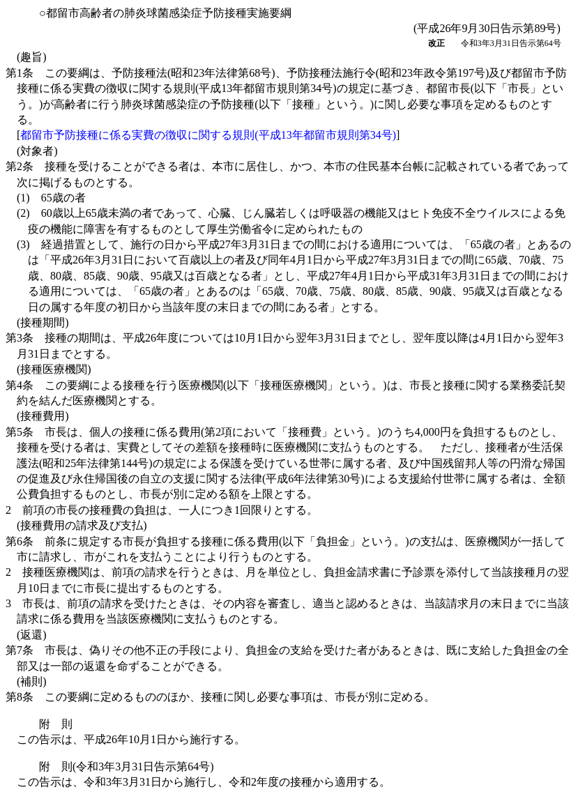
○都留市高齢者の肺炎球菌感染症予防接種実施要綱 (165, 13)
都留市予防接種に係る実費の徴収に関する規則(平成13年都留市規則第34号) (208, 135)
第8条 (220, 697)
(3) (294, 275)
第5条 (285, 463)
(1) (51, 198)
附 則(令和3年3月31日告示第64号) (126, 766)
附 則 (56, 724)
